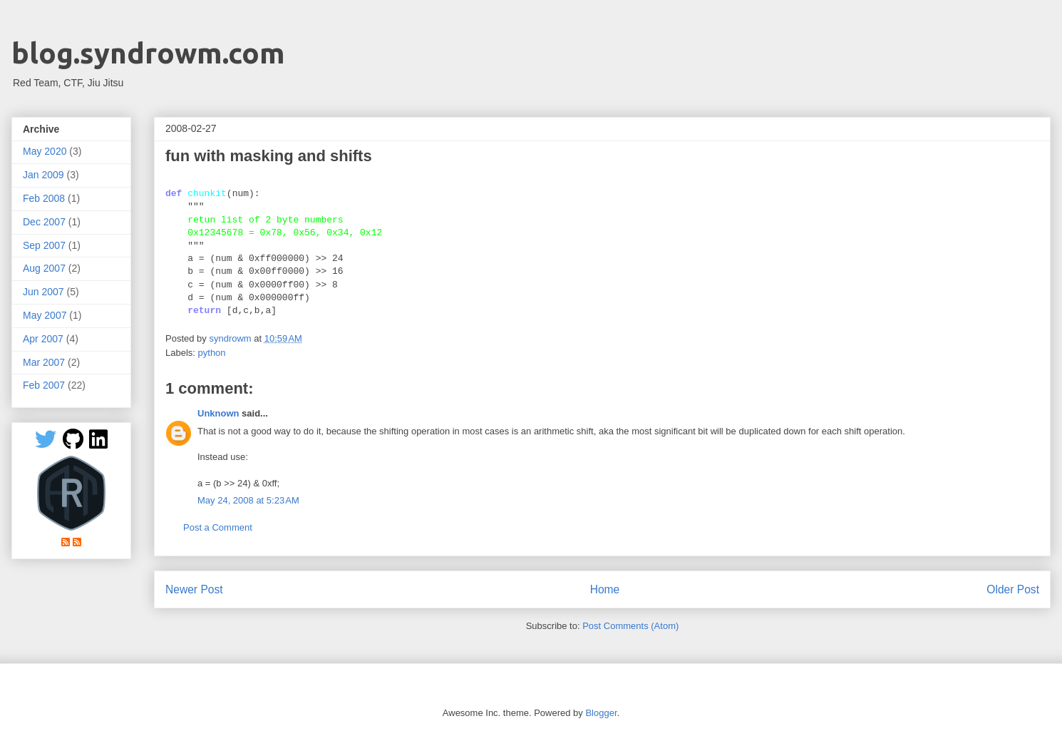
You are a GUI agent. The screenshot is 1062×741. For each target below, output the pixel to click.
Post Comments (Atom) (630, 625)
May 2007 (44, 315)
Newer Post (194, 589)
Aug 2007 (44, 268)
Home (605, 589)
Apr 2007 (43, 338)
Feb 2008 (44, 198)
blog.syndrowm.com (148, 53)
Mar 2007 (44, 362)
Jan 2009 (43, 174)
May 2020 (44, 151)
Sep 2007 (44, 245)
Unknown (218, 413)
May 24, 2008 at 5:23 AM (248, 500)
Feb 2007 (44, 385)
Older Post (1012, 589)
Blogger (601, 712)
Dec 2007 (44, 222)
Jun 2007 (43, 291)
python (212, 352)
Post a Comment (217, 527)
